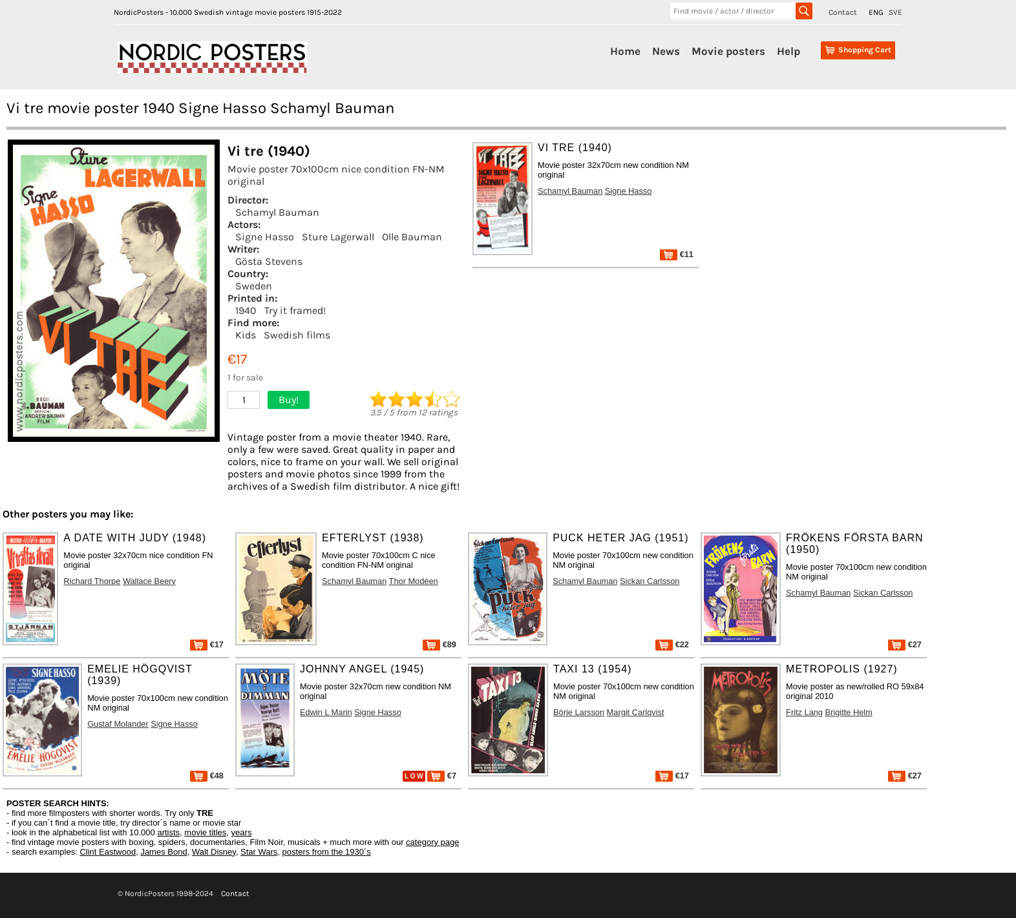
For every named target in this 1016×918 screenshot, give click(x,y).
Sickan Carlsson (649, 581)
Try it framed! (295, 310)
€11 (676, 254)
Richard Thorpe (91, 581)
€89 (439, 644)
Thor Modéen (413, 581)
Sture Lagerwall (338, 237)
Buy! (289, 399)
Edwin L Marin (326, 712)
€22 (672, 644)
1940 (246, 310)
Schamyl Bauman (277, 212)
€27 (905, 644)
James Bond (163, 852)
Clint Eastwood (107, 852)
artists (168, 832)
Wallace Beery (149, 581)
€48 (207, 775)
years (241, 832)
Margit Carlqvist (635, 712)
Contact (843, 12)
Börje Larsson (578, 712)
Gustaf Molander (118, 724)
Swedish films (297, 335)
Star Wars (258, 852)
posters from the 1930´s (326, 852)
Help (788, 51)
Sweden (253, 286)
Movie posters (728, 51)
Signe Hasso (264, 237)
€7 (441, 775)
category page (432, 842)
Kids (245, 335)
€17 (207, 644)
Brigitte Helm (849, 712)
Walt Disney (214, 852)
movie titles (205, 832)
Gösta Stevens (268, 261)
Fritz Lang (804, 712)
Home (625, 51)
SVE (895, 12)
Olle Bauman (412, 237)
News (666, 51)
